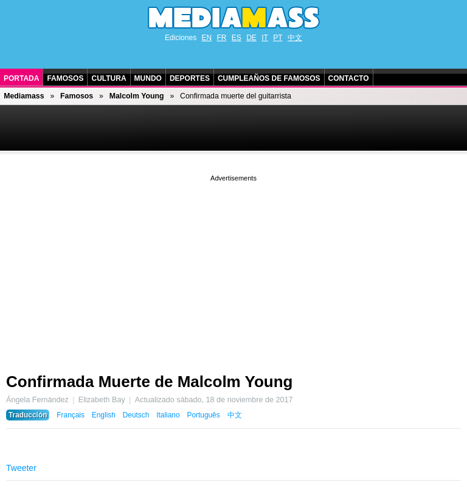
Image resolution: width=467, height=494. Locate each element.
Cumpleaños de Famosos (269, 78)
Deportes (190, 78)
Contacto (348, 78)
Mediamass (24, 96)
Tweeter (21, 468)
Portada (21, 78)
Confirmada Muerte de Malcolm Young (149, 381)
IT (264, 37)
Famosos (65, 78)
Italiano (167, 415)
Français (71, 415)
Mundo (148, 78)
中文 (295, 37)
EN (206, 37)
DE (251, 37)
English (104, 415)
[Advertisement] (233, 269)
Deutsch (136, 415)
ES (236, 37)
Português (203, 415)
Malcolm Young (136, 96)
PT (277, 37)
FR (221, 37)
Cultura (108, 78)
